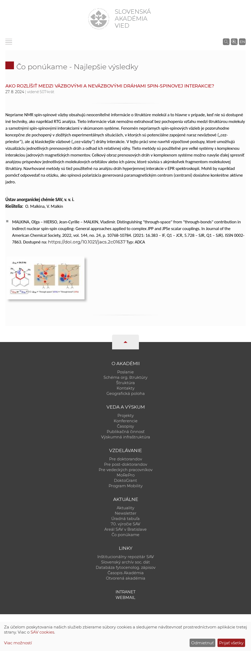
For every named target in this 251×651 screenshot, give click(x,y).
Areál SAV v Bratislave (125, 529)
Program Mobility (126, 485)
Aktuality (125, 507)
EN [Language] (242, 41)
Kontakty (126, 388)
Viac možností (18, 642)
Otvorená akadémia (125, 578)
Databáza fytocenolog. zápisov (126, 567)
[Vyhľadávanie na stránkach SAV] (226, 41)
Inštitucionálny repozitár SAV (125, 556)
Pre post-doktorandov (125, 464)
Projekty (125, 415)
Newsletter (125, 513)
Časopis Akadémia (126, 572)
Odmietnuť (202, 642)
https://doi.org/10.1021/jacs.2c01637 (86, 242)
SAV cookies (42, 632)
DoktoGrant (125, 480)
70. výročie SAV (125, 524)
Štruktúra (125, 382)
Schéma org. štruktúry (125, 377)
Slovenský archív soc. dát (125, 562)
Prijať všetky (231, 642)
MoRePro (126, 475)
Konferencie (126, 421)
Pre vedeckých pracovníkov (126, 469)
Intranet (125, 592)
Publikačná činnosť (126, 431)
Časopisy (125, 426)
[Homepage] (98, 19)
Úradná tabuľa (125, 518)
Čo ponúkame (125, 534)
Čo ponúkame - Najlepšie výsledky (77, 66)
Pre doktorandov (125, 459)
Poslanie (125, 372)
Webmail (125, 597)
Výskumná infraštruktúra (125, 437)
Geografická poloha (125, 393)
